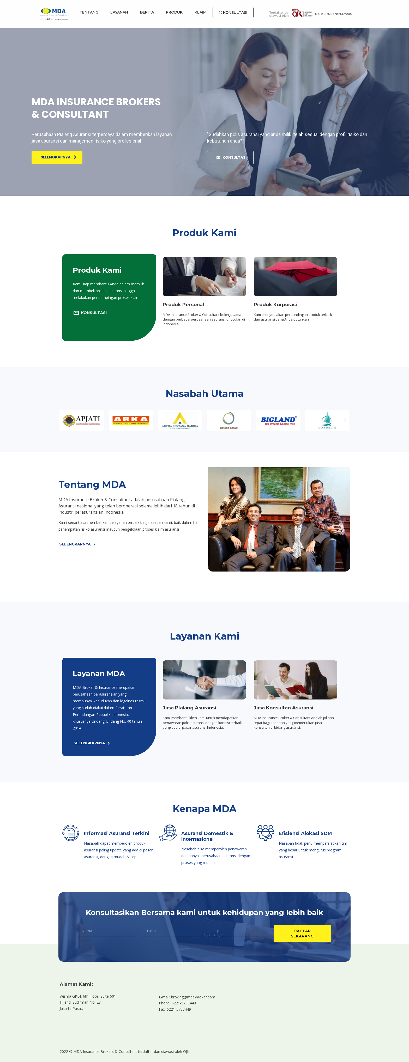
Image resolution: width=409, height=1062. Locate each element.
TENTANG (89, 12)
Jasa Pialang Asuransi (189, 708)
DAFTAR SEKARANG (302, 933)
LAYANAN (119, 12)
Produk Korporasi (275, 305)
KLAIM (201, 12)
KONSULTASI (233, 12)
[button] (63, 420)
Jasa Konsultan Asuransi (284, 708)
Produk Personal (183, 305)
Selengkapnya (58, 157)
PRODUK (174, 12)
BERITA (147, 12)
